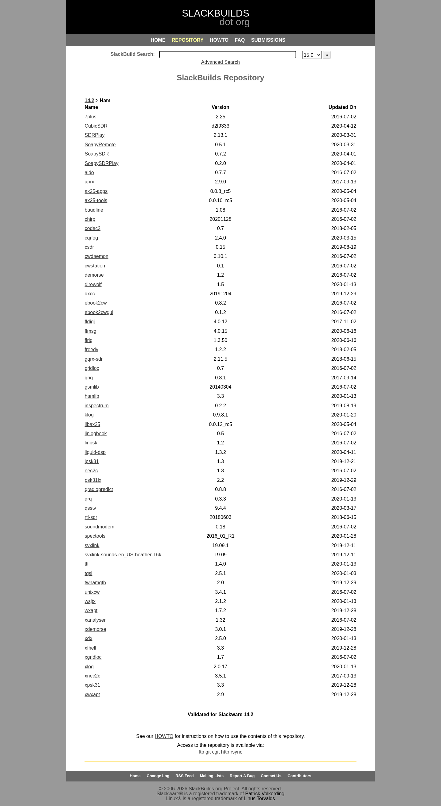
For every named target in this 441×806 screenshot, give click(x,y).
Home (135, 775)
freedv (91, 349)
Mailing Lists (212, 775)
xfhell (90, 648)
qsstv (90, 508)
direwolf (93, 284)
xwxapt (92, 694)
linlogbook (96, 433)
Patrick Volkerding (265, 793)
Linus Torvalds (259, 798)
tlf (86, 563)
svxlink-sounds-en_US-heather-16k (123, 554)
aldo (89, 172)
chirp (90, 219)
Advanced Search (220, 62)
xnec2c (92, 675)
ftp (201, 751)
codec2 (92, 228)
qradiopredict (99, 489)
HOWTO (164, 736)
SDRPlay (94, 135)
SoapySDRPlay (101, 163)
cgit (216, 751)
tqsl (88, 573)
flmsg (90, 331)
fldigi (90, 321)
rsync (236, 751)
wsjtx (90, 601)
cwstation (95, 265)
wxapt (91, 610)
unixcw (92, 592)
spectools (95, 536)
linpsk (91, 442)
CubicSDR (96, 126)
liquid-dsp (95, 452)
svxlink (92, 545)
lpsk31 (92, 461)
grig (89, 377)
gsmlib (92, 387)
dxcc (90, 293)
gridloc (92, 368)
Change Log (158, 775)
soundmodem (99, 526)
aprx (89, 181)
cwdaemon (96, 256)
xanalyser (95, 620)
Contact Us (271, 775)
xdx (88, 638)
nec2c (91, 470)
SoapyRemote (100, 144)
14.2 (89, 100)
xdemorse (95, 629)
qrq (88, 498)
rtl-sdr (91, 517)
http (225, 751)
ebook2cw (96, 302)
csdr (89, 247)
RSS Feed (184, 775)
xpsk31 (92, 685)
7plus (90, 116)
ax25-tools (96, 200)
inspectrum (96, 405)
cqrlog (91, 237)
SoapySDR (97, 153)
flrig (88, 340)
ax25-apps (96, 191)
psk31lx (93, 480)
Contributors (299, 775)
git (208, 751)
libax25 (92, 424)
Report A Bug (242, 775)
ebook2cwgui (99, 312)
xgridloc (93, 657)
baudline (94, 210)
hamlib (92, 396)
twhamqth (95, 582)
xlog (89, 666)
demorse (94, 275)
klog (89, 414)
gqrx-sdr (94, 359)
